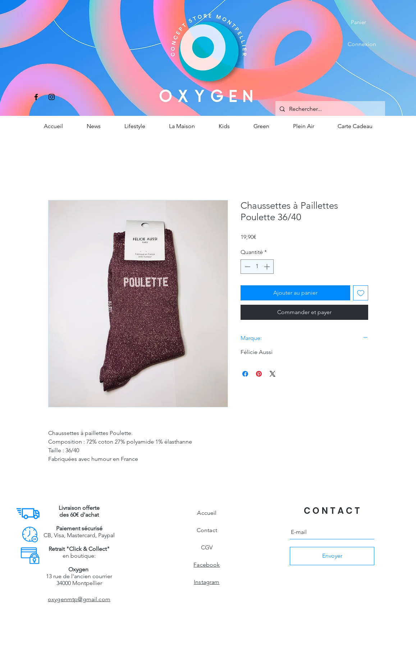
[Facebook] (36, 97)
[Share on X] (272, 373)
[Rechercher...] (329, 109)
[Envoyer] (332, 556)
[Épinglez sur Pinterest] (259, 373)
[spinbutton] (257, 266)
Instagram (206, 582)
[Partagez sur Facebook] (245, 373)
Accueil (206, 512)
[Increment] (267, 266)
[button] (363, 22)
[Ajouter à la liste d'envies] (360, 292)
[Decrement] (247, 266)
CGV (206, 547)
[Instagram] (51, 97)
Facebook (206, 564)
